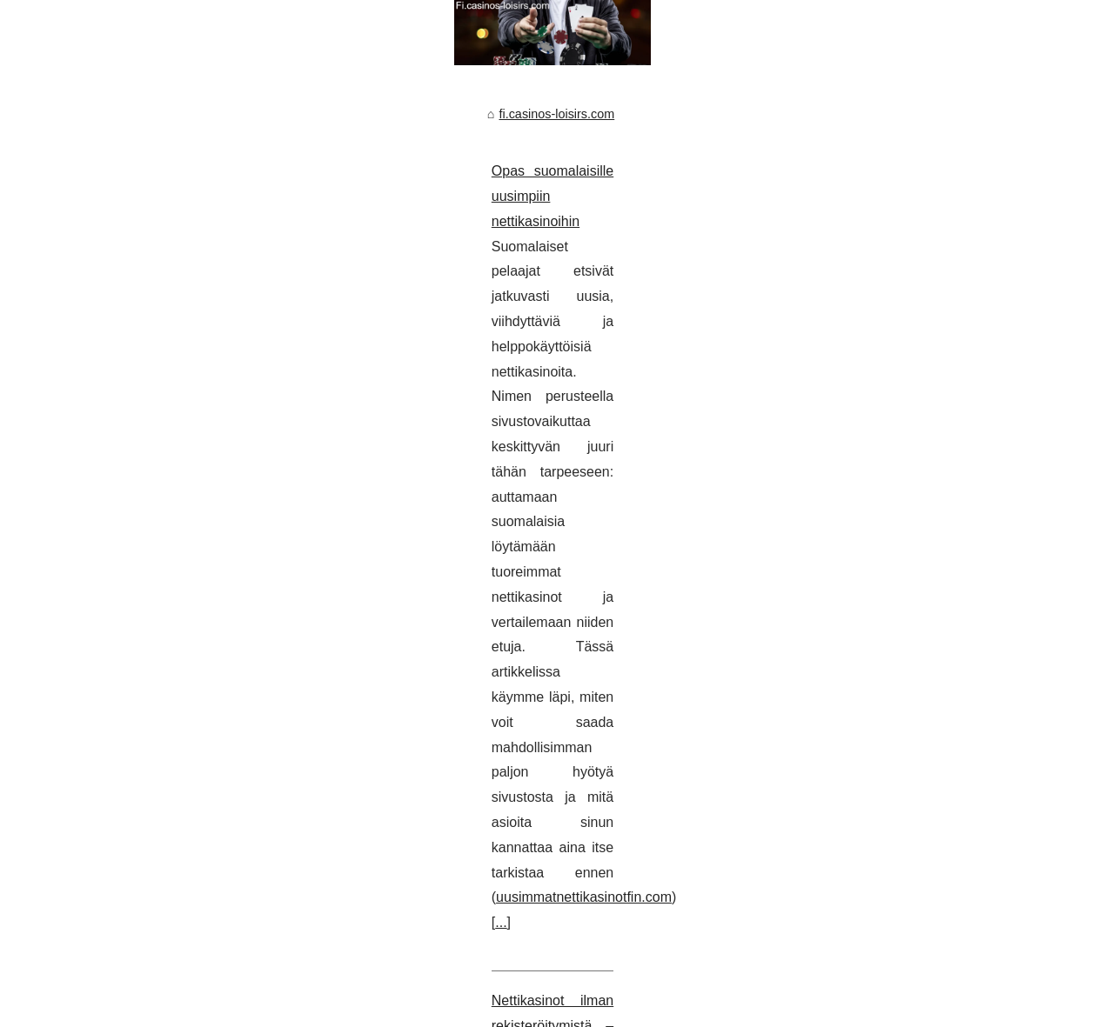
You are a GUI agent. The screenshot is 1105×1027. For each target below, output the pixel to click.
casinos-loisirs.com (77, 1008)
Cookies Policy (314, 989)
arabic (149, 1008)
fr (239, 1008)
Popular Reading (226, 989)
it (315, 1008)
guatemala (277, 1008)
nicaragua (369, 1008)
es (221, 1008)
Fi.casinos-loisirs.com (123, 989)
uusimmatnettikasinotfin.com (432, 542)
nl (407, 1008)
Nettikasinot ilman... (890, 577)
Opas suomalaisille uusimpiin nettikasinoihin (175, 441)
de (199, 1008)
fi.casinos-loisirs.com (105, 384)
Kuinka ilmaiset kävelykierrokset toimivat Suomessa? (202, 797)
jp (331, 1008)
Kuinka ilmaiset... (882, 458)
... (538, 542)
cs (178, 1008)
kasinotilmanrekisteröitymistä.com (696, 695)
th (425, 1008)
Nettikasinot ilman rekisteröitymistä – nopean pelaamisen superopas (249, 619)
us (445, 1008)
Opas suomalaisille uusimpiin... (921, 538)
